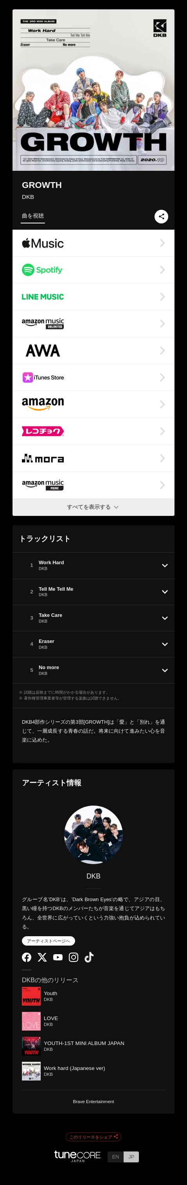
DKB (28, 196)
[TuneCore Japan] (77, 1160)
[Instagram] (73, 960)
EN (115, 1157)
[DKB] (93, 835)
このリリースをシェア (93, 1137)
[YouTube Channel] (58, 959)
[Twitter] (42, 960)
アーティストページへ (48, 941)
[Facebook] (26, 960)
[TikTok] (89, 961)
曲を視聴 (33, 216)
